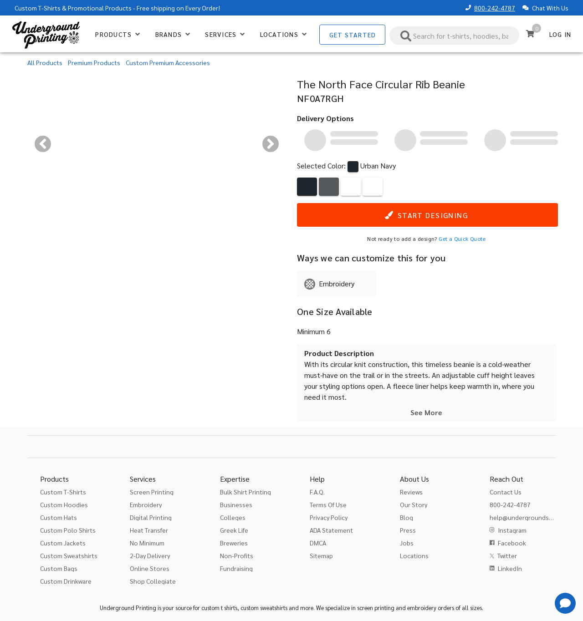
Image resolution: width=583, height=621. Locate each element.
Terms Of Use (328, 504)
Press (408, 530)
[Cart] (530, 34)
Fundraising (236, 568)
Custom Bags (58, 568)
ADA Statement (331, 530)
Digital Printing (151, 517)
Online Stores (149, 568)
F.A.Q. (317, 492)
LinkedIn (510, 568)
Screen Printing (152, 492)
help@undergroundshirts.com (533, 517)
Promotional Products (100, 8)
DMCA (318, 543)
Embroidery (146, 504)
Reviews (411, 492)
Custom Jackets (63, 543)
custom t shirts (219, 607)
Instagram (512, 530)
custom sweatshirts (263, 607)
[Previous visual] (43, 144)
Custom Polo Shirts (68, 530)
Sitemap (321, 555)
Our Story (413, 504)
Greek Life (234, 530)
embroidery (421, 607)
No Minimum (147, 543)
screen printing (375, 607)
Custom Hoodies (64, 504)
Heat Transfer (149, 530)
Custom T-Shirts (38, 8)
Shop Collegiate (153, 581)
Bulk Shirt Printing (245, 492)
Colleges (232, 517)
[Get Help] (565, 603)
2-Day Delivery (150, 555)
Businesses (236, 504)
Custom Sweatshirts (68, 555)
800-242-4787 (494, 8)
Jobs (407, 543)
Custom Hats (58, 517)
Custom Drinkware (66, 581)
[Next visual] (270, 144)
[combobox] (454, 35)
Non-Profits (236, 555)
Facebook (512, 543)
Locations (414, 555)
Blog (406, 517)
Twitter (507, 555)
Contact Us (506, 492)
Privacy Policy (329, 517)
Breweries (234, 543)
